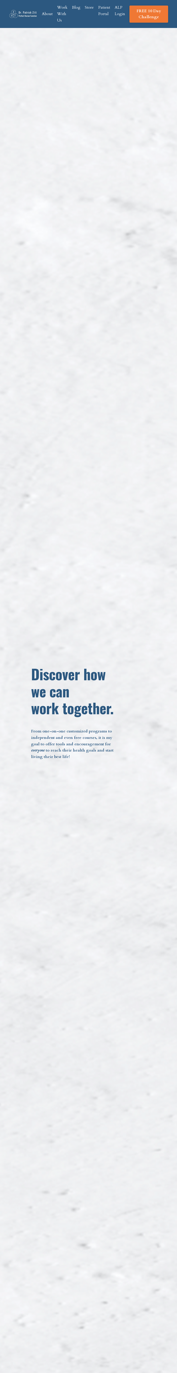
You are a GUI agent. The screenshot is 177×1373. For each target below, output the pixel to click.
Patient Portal (104, 11)
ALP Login (120, 11)
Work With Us (62, 14)
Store (89, 7)
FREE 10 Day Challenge (149, 14)
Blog (76, 7)
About (47, 14)
